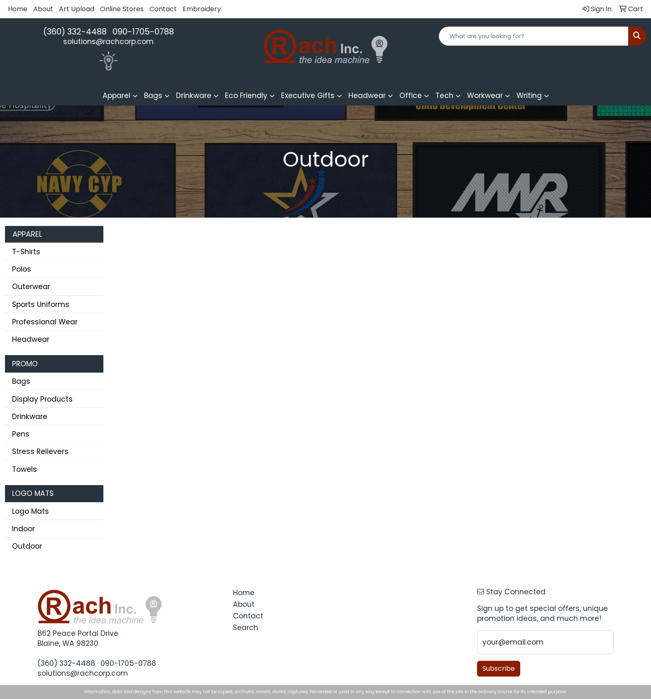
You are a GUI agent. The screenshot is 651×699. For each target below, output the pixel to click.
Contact (163, 9)
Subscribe (498, 668)
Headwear (30, 339)
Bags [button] (153, 96)
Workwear (485, 96)
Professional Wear (45, 322)
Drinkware (29, 417)
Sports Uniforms (40, 304)
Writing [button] (529, 96)
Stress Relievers (40, 451)
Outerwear (31, 287)
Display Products (42, 399)
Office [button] (410, 96)
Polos (21, 269)
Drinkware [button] (193, 96)
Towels (24, 469)
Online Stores (122, 9)
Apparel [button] (116, 96)
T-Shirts (26, 252)
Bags (21, 381)
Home (17, 9)
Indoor (23, 529)
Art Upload (76, 9)
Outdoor (27, 546)
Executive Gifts (308, 96)
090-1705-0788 (143, 31)
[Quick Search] (534, 36)
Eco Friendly (246, 96)
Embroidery (202, 9)
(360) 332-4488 (75, 31)
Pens (20, 434)
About (43, 9)
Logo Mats (30, 511)
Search (245, 628)
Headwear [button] (367, 96)
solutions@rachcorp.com (108, 42)
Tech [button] (444, 96)
